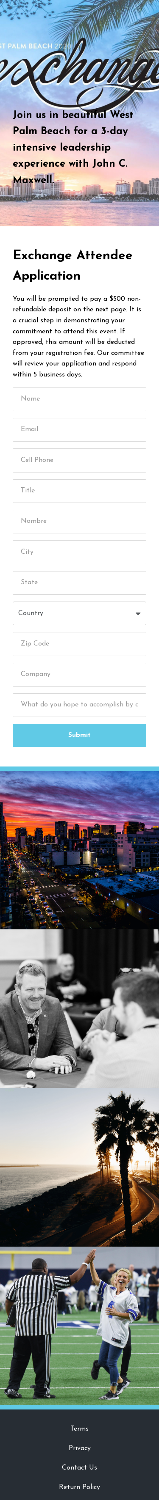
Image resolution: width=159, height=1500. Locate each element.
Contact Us (79, 1467)
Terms (79, 1429)
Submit (79, 735)
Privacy (80, 1448)
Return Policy (79, 1487)
